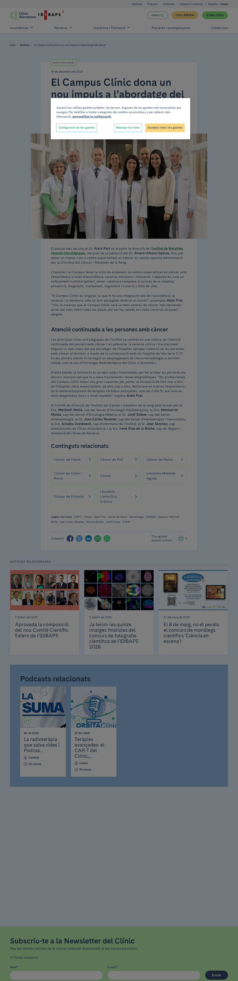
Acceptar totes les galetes (165, 127)
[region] (120, 118)
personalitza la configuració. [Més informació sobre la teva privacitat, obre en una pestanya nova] (92, 116)
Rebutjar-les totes (128, 127)
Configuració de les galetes (76, 127)
